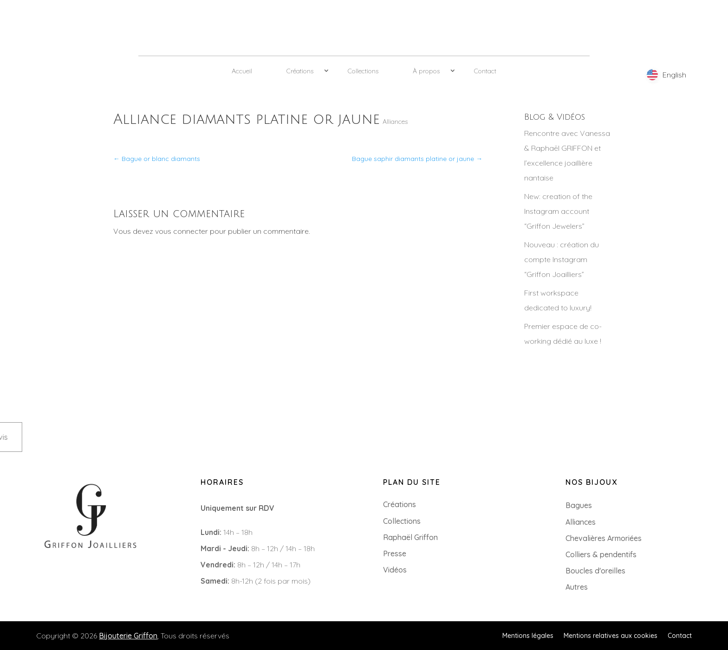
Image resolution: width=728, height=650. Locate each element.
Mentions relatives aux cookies (610, 635)
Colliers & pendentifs (601, 554)
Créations (299, 71)
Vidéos (395, 569)
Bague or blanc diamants (156, 158)
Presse (394, 553)
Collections (363, 71)
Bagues (579, 505)
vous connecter (181, 231)
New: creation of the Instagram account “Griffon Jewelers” (558, 211)
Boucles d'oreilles (595, 570)
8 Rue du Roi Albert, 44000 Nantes (77, 586)
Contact (485, 71)
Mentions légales (527, 635)
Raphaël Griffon (410, 537)
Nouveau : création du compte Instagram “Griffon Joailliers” (561, 259)
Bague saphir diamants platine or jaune (417, 158)
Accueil (242, 71)
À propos (426, 71)
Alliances (395, 121)
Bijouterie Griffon (128, 635)
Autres (577, 587)
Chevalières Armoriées (604, 538)
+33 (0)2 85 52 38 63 (53, 571)
